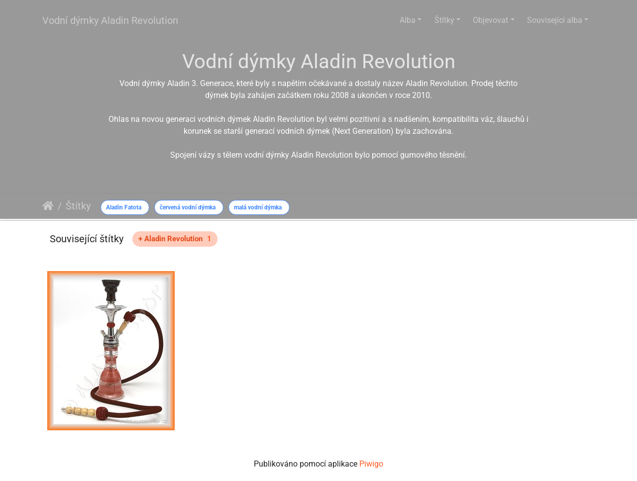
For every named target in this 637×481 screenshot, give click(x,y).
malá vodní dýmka (258, 207)
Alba (408, 20)
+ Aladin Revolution (175, 238)
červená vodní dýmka (187, 207)
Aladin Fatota (123, 207)
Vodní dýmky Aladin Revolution (110, 20)
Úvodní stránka (48, 205)
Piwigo (371, 464)
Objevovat (490, 20)
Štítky (444, 20)
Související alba (554, 20)
